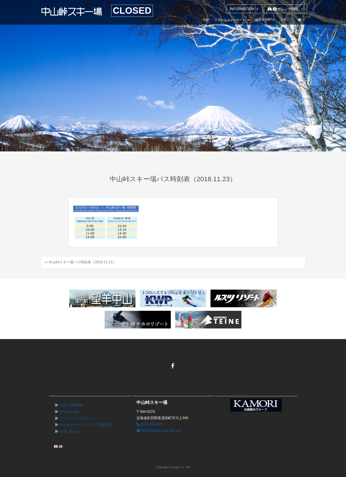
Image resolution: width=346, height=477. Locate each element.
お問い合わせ (69, 431)
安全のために (69, 412)
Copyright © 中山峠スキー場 (173, 467)
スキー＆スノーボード (232, 20)
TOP (206, 20)
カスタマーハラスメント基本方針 (85, 425)
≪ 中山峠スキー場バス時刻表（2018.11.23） (80, 262)
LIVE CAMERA (71, 405)
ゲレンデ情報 (285, 9)
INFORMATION (244, 9)
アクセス (286, 20)
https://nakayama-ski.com (158, 430)
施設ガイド (265, 20)
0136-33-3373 (149, 424)
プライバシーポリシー (76, 418)
